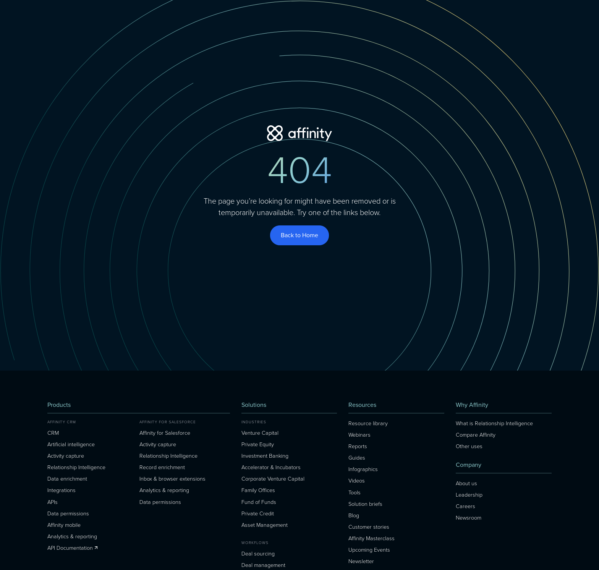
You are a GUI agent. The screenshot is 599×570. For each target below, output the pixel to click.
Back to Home (299, 235)
